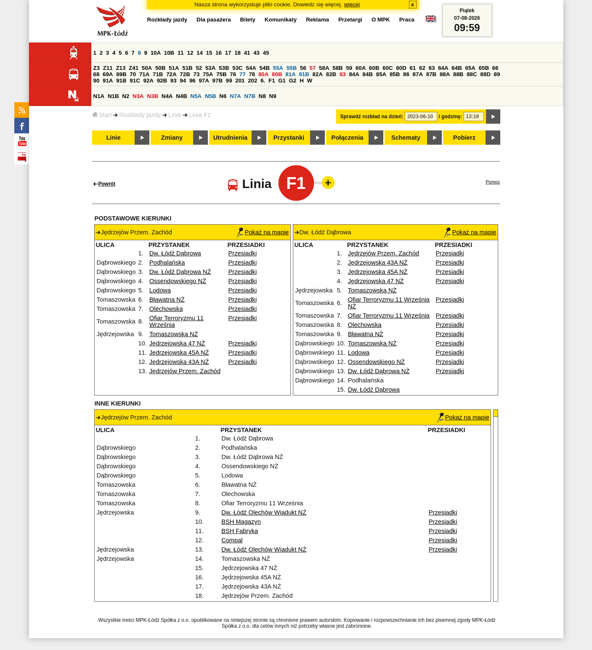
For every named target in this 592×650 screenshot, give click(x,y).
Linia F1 (200, 114)
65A (470, 68)
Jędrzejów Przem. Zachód (184, 371)
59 (349, 68)
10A (156, 53)
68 (96, 74)
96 (192, 80)
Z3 (96, 68)
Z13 (120, 68)
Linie (174, 114)
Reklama (317, 19)
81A (290, 74)
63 (432, 68)
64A (443, 68)
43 (256, 53)
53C (237, 68)
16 (218, 53)
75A (208, 74)
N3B (152, 96)
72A (171, 74)
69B (121, 74)
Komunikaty (281, 19)
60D (401, 68)
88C (472, 74)
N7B (249, 96)
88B (458, 74)
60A (361, 68)
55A (278, 68)
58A (324, 68)
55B (292, 68)
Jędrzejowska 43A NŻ (179, 361)
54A (251, 68)
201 (239, 80)
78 (252, 74)
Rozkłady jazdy (140, 114)
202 (252, 80)
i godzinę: (450, 116)
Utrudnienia (230, 137)
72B (185, 74)
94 (183, 80)
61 (413, 68)
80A (263, 74)
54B (265, 68)
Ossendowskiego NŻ (177, 281)
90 (96, 80)
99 (229, 80)
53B (224, 68)
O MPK (381, 19)
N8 (262, 96)
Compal (232, 540)
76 (233, 74)
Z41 (133, 68)
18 (237, 53)
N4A (167, 96)
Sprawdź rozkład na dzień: (372, 116)
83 (343, 74)
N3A (138, 96)
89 (497, 74)
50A (147, 68)
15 (209, 53)
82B (331, 74)
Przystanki (288, 137)
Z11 (108, 68)
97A (204, 80)
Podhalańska (167, 262)
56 (303, 68)
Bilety (247, 19)
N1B (113, 96)
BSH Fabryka (239, 531)
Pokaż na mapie (262, 232)
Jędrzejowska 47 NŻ (177, 343)
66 (495, 68)
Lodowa (160, 290)
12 (190, 53)
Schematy (405, 137)
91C (135, 80)
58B (337, 68)
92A (148, 80)
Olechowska (166, 308)
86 (406, 74)
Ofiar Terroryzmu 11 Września (389, 315)
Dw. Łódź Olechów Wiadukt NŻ (263, 512)
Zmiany (172, 137)
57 (313, 68)
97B (217, 80)
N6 (222, 96)
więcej (352, 4)
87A (418, 74)
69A (108, 74)
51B (187, 68)
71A (144, 74)
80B (277, 74)
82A (318, 74)
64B (456, 68)
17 (228, 53)
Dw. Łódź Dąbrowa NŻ (180, 271)
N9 (272, 96)
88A (445, 74)
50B (160, 68)
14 (199, 53)
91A (108, 80)
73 (197, 74)
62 (422, 68)
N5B (210, 96)
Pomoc (493, 181)
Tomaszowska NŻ (173, 334)
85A (381, 74)
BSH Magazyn (241, 521)
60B (374, 68)
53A (210, 68)
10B (169, 53)
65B (484, 68)
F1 (271, 80)
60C (387, 68)
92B (162, 80)
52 (199, 68)
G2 (293, 80)
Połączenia (348, 137)
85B (395, 74)
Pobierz (464, 137)
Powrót (107, 184)
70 (133, 74)
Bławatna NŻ (167, 299)
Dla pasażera (213, 19)
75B (221, 74)
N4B (181, 96)
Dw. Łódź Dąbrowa (175, 253)
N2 (125, 96)
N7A (235, 96)
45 (266, 53)
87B (431, 74)
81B (304, 74)
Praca (406, 19)
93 (173, 80)
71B (158, 74)
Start (102, 114)
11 (181, 53)
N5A (196, 96)
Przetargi (350, 19)
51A (174, 68)
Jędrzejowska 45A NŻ (179, 352)
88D (485, 74)
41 (247, 53)
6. (262, 80)
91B (121, 80)
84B (368, 74)
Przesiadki (242, 253)
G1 (282, 80)
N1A (99, 96)
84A (354, 74)
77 (242, 74)
